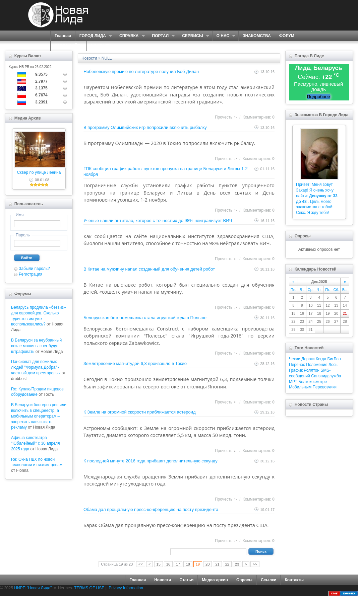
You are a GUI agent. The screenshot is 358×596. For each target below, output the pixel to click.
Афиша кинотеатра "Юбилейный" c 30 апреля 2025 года (35, 443)
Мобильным (300, 387)
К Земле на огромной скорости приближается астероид (139, 412)
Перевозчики (324, 387)
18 (188, 564)
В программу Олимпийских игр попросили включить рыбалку (145, 127)
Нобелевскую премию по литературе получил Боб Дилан (141, 71)
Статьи (186, 580)
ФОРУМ (286, 35)
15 (159, 564)
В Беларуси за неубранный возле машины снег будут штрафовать (36, 346)
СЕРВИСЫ (193, 36)
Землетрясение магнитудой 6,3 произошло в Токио (135, 363)
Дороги (307, 359)
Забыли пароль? (34, 268)
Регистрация (30, 274)
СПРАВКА (130, 36)
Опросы (244, 580)
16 (168, 564)
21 (217, 564)
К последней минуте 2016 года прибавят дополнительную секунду (150, 460)
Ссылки (268, 580)
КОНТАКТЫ (102, 46)
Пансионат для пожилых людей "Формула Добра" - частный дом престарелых (35, 367)
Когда (321, 359)
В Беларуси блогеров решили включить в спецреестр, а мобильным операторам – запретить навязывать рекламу (38, 416)
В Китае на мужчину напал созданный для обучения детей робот (149, 269)
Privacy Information (126, 588)
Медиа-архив (215, 580)
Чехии (294, 359)
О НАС (223, 36)
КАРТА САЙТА (68, 46)
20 (207, 564)
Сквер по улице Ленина (39, 172)
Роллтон (311, 370)
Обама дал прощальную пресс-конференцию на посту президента (150, 509)
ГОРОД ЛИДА (93, 36)
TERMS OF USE (89, 588)
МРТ (293, 381)
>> (255, 564)
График (296, 370)
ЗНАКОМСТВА (257, 35)
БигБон (334, 359)
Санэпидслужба (326, 376)
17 (178, 564)
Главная (63, 35)
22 (227, 564)
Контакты (294, 580)
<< (140, 564)
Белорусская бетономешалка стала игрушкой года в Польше (144, 317)
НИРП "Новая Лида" (33, 588)
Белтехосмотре (312, 381)
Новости (162, 580)
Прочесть (223, 117)
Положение (316, 364)
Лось (333, 364)
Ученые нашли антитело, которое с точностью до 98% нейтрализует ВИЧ (157, 220)
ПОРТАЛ (161, 36)
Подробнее (318, 96)
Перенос (297, 364)
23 (237, 564)
